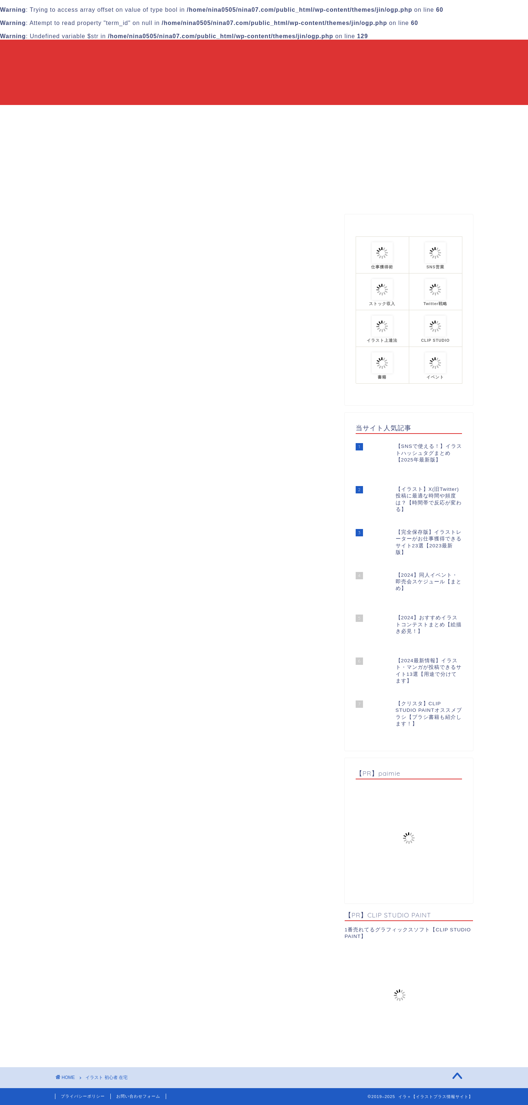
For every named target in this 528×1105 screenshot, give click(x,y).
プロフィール (343, 113)
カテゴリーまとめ (287, 113)
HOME (176, 113)
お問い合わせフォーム (138, 1096)
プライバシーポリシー (83, 1096)
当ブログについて (224, 113)
